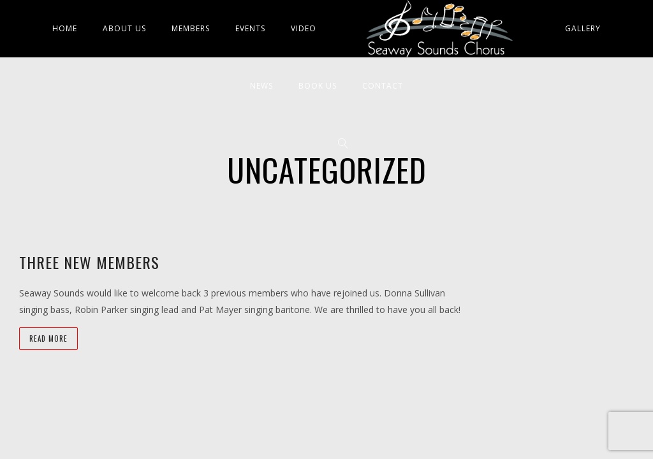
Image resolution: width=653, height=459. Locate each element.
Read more (48, 338)
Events (250, 28)
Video (303, 28)
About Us (124, 28)
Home (64, 28)
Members (191, 28)
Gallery (583, 28)
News (261, 85)
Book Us (317, 85)
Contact (382, 85)
